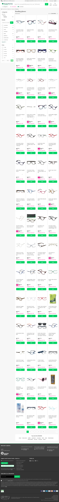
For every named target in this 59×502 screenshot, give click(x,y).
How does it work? (20, 462)
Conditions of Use (55, 496)
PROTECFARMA (30, 439)
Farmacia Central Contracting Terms (51, 498)
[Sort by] (54, 13)
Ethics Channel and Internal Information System (49, 500)
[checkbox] (7, 25)
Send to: (45, 0)
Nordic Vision (24, 437)
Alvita (46, 437)
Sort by (49, 13)
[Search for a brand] (6, 22)
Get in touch (4, 463)
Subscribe (17, 476)
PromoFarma (4, 9)
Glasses (13, 9)
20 (43, 431)
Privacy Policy (55, 495)
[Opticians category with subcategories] (7, 14)
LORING (29, 437)
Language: (53, 0)
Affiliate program (19, 465)
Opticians (9, 9)
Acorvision (40, 439)
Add (20, 41)
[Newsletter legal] (1, 480)
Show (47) (4, 42)
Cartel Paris (34, 437)
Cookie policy (55, 499)
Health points (19, 468)
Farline (20, 437)
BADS (43, 437)
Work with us (18, 463)
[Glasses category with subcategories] (8, 15)
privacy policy (10, 480)
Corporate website (20, 469)
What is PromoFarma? (20, 460)
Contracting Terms (54, 497)
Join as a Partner (19, 466)
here (11, 469)
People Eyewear (50, 437)
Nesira (44, 439)
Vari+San (35, 439)
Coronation (39, 437)
